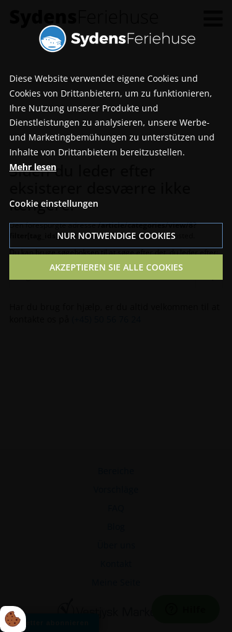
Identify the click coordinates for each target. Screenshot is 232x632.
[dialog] (116, 316)
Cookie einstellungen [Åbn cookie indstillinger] (53, 203)
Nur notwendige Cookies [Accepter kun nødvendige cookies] (116, 235)
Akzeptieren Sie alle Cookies (116, 267)
